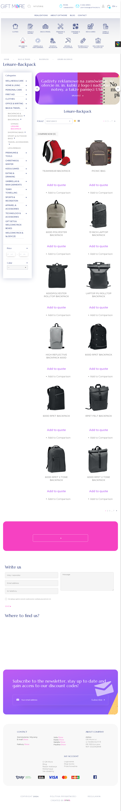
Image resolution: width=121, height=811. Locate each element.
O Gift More (48, 762)
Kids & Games (12, 169)
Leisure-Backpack (16, 127)
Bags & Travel (12, 108)
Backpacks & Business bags (15, 114)
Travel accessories (18, 142)
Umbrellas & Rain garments (13, 183)
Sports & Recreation (11, 199)
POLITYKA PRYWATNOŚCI (63, 796)
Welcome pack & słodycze (14, 234)
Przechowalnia (70, 766)
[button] (37, 88)
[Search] (40, 6)
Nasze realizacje (50, 766)
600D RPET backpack (98, 354)
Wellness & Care (14, 81)
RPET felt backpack (98, 416)
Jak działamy (48, 771)
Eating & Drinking (10, 175)
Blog (45, 764)
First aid (10, 94)
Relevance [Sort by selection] (59, 121)
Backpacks (13, 119)
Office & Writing (14, 103)
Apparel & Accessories (12, 207)
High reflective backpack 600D (56, 356)
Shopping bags (16, 132)
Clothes (10, 99)
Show (25, 739)
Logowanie (69, 761)
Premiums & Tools (11, 154)
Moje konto (69, 764)
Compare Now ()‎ (47, 134)
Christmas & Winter (12, 162)
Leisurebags (14, 148)
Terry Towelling (11, 191)
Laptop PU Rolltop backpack (98, 295)
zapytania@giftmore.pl (90, 7)
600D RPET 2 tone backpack (56, 478)
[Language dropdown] (114, 6)
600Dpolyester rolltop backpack (56, 295)
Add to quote (56, 185)
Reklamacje (48, 769)
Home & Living (12, 85)
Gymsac (15, 124)
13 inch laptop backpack (98, 233)
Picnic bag (99, 171)
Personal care (13, 90)
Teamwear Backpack (56, 171)
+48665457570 (68, 7)
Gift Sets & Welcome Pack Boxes (13, 224)
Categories (10, 75)
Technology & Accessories (13, 215)
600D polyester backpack (56, 233)
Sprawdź (77, 95)
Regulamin (94, 796)
